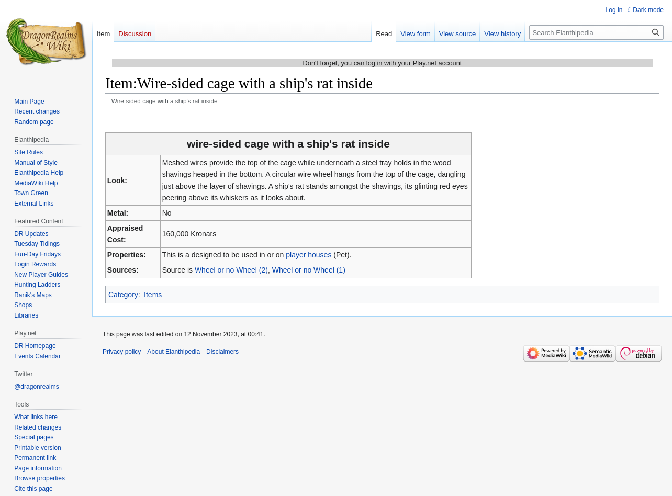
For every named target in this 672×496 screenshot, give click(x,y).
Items (153, 294)
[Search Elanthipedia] (596, 32)
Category (123, 294)
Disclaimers (222, 351)
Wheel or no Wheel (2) (231, 270)
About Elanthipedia (173, 351)
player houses (308, 255)
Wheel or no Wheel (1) (308, 270)
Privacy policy (122, 351)
